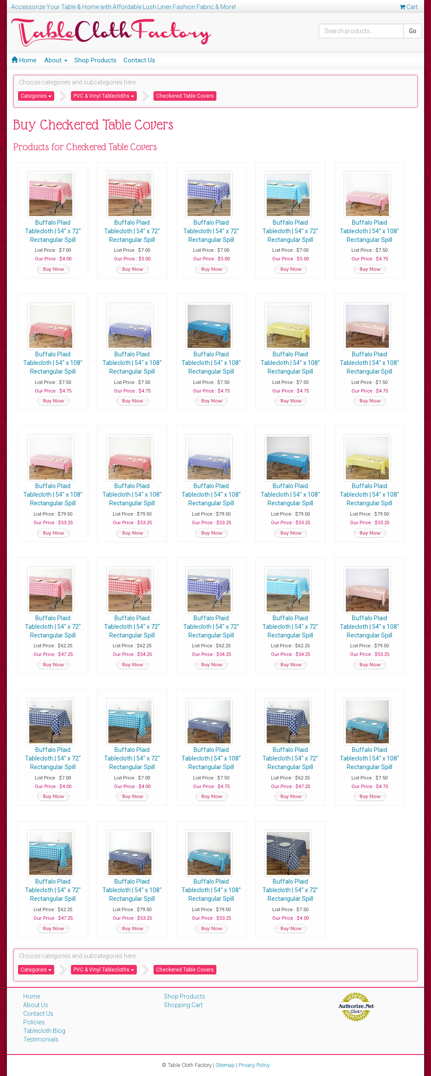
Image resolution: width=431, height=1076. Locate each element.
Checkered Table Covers (185, 96)
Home (24, 60)
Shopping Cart (183, 1005)
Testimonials (40, 1039)
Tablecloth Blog (44, 1030)
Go (412, 31)
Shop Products (95, 60)
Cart (409, 6)
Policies (34, 1022)
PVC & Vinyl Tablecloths (104, 96)
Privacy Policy (254, 1065)
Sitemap (225, 1065)
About (56, 60)
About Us (35, 1005)
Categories (36, 96)
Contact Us (139, 60)
